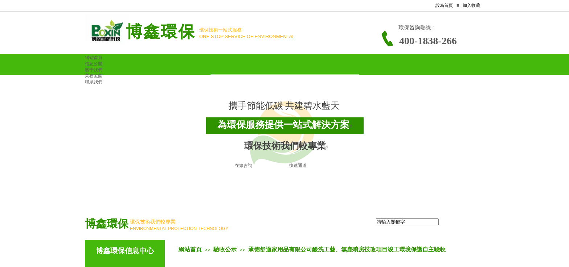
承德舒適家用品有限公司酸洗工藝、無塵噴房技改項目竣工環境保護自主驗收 (347, 249)
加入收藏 (471, 5)
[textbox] (407, 221)
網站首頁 (190, 249)
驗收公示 (225, 249)
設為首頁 (444, 5)
